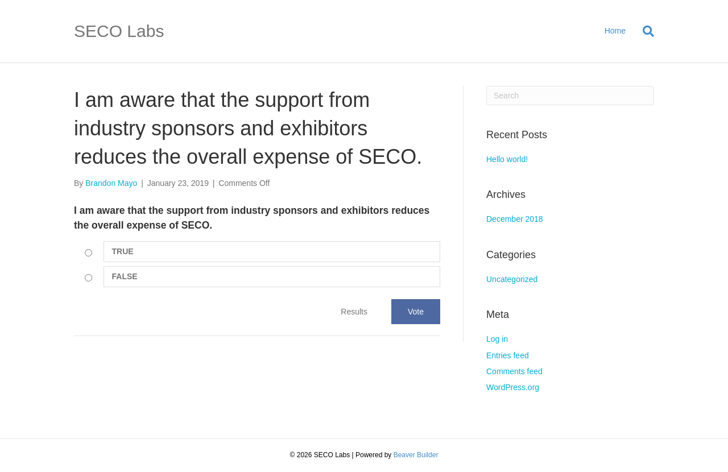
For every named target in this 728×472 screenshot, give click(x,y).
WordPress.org (512, 387)
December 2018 (514, 218)
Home (615, 30)
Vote (416, 311)
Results (354, 311)
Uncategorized (511, 279)
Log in (497, 338)
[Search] (644, 31)
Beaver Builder (416, 455)
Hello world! (507, 159)
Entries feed (507, 355)
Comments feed (514, 371)
